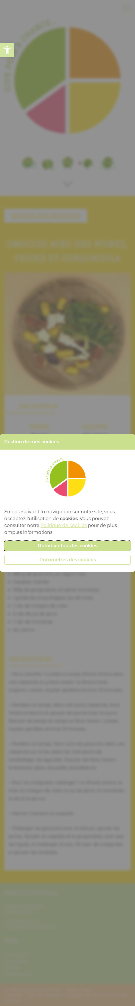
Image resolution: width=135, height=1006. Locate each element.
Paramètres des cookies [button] (67, 559)
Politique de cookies (64, 525)
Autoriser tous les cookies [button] (67, 545)
